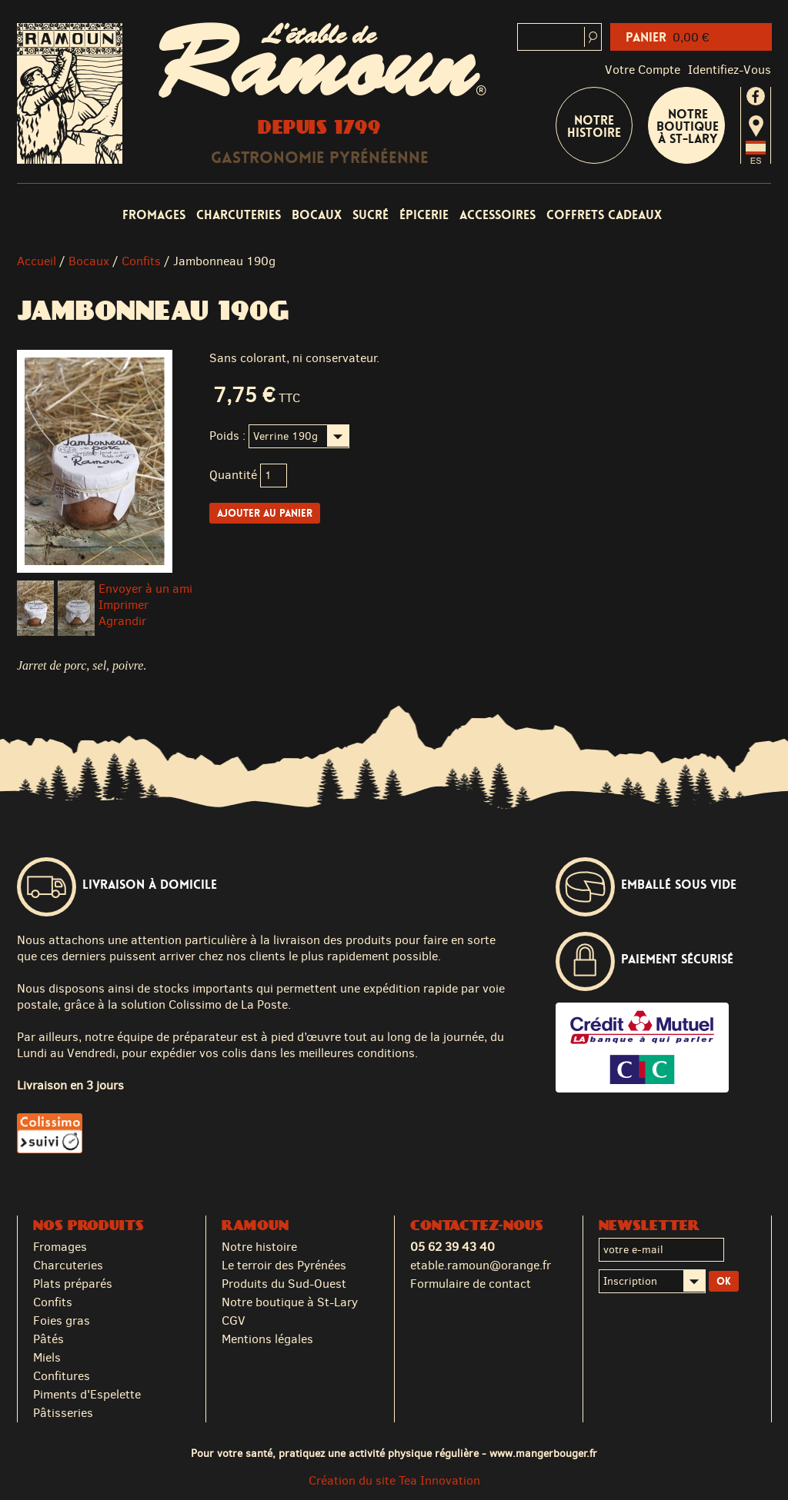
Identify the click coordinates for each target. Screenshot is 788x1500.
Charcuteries (238, 215)
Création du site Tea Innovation (394, 1480)
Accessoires (497, 215)
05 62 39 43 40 (452, 1247)
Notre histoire (259, 1247)
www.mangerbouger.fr (543, 1453)
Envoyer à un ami (145, 588)
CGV (233, 1320)
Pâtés (48, 1339)
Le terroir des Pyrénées (284, 1265)
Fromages (153, 215)
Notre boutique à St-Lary (687, 126)
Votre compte (642, 70)
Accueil (36, 261)
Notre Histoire (594, 126)
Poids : (227, 435)
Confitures (61, 1376)
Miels (47, 1357)
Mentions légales (267, 1339)
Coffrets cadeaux (604, 215)
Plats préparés (72, 1283)
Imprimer (123, 605)
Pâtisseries (63, 1413)
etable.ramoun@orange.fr (480, 1265)
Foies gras (61, 1320)
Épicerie (424, 215)
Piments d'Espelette (87, 1394)
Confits (141, 261)
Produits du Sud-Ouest (284, 1283)
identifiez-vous (729, 70)
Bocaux (317, 215)
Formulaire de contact (470, 1283)
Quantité (233, 475)
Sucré (370, 215)
